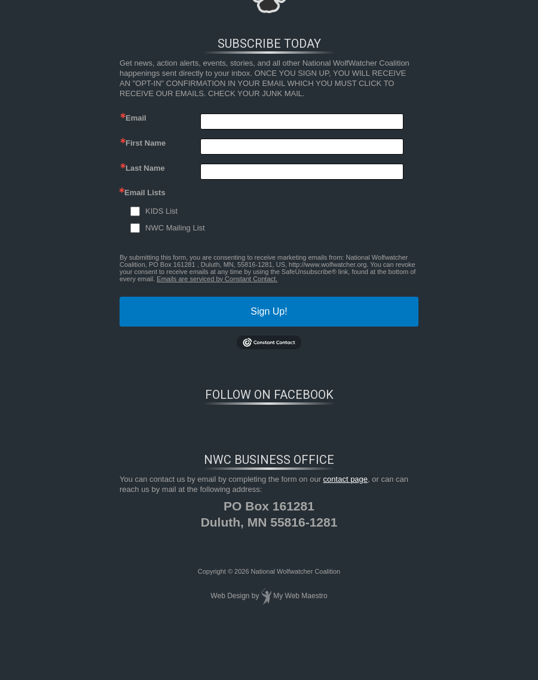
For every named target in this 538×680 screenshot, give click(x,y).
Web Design (229, 596)
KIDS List (161, 211)
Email (136, 117)
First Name (146, 143)
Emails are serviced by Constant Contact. (217, 278)
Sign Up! (268, 311)
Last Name (145, 168)
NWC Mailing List (175, 227)
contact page (345, 479)
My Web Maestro (300, 596)
